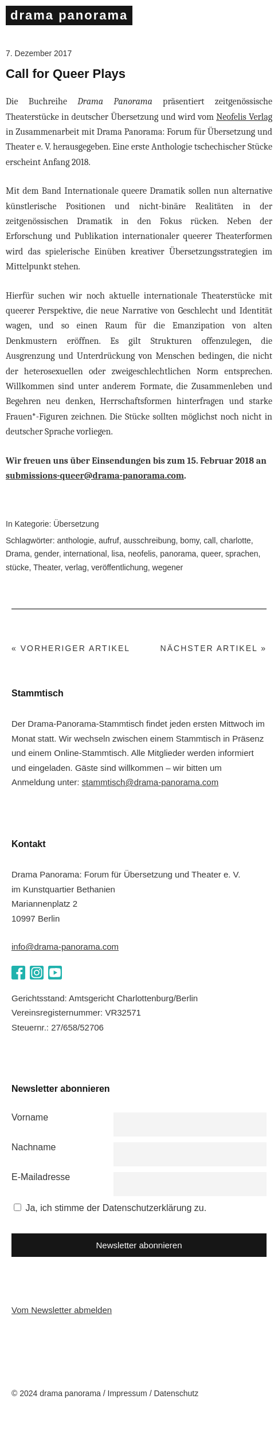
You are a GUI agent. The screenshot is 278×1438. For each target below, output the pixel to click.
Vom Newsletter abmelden (61, 1310)
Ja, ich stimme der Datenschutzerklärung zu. (115, 1208)
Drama (18, 553)
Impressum (127, 1393)
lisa (117, 553)
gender (46, 553)
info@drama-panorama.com (65, 946)
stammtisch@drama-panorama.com (150, 782)
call (209, 540)
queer (211, 553)
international (85, 553)
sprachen (242, 553)
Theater (46, 567)
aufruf (109, 540)
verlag (76, 567)
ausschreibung (149, 540)
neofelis (141, 553)
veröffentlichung (119, 567)
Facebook (18, 972)
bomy (189, 540)
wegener (167, 567)
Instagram (37, 972)
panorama (178, 553)
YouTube (55, 972)
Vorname (29, 1117)
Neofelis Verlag (244, 117)
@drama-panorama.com (134, 476)
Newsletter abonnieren (139, 1245)
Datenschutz (176, 1393)
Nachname (33, 1147)
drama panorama (69, 15)
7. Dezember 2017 (39, 53)
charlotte (235, 540)
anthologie (75, 540)
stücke (17, 567)
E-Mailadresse (40, 1177)
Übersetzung (76, 523)
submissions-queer (45, 476)
